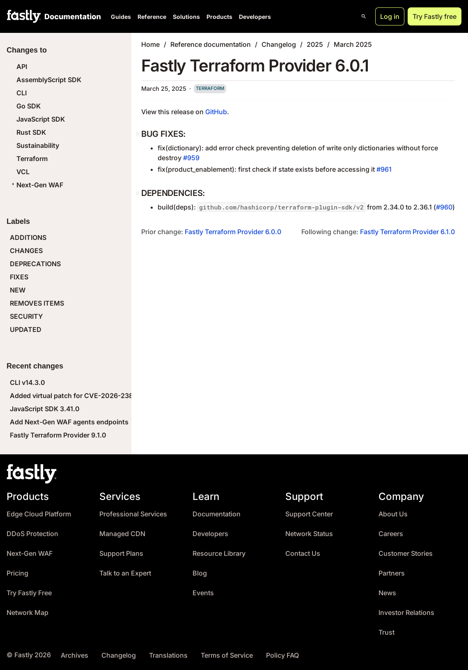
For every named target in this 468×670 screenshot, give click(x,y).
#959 (191, 158)
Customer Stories (406, 553)
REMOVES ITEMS (37, 303)
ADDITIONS (28, 237)
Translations (168, 655)
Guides (121, 16)
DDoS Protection (32, 534)
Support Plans (121, 553)
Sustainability (37, 145)
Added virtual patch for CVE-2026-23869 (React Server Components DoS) (127, 395)
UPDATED (25, 329)
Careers (391, 534)
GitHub (216, 112)
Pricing (17, 573)
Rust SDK (31, 132)
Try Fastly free (435, 16)
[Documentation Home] (71, 16)
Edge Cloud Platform (39, 514)
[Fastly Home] (24, 16)
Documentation (217, 514)
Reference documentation (210, 44)
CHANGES (26, 250)
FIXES (19, 277)
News (387, 593)
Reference (152, 16)
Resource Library (219, 553)
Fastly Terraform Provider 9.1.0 (58, 435)
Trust (387, 632)
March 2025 (353, 44)
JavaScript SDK (40, 119)
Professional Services (133, 514)
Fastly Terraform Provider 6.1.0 (407, 232)
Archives (74, 655)
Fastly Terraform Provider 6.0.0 (233, 232)
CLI (21, 93)
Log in (389, 16)
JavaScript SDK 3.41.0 (45, 409)
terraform (210, 88)
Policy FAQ (282, 655)
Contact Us (302, 553)
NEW (17, 290)
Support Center (309, 514)
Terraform (32, 158)
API (21, 66)
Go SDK (28, 106)
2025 (315, 44)
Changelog (279, 44)
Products (219, 16)
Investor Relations (406, 613)
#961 (384, 169)
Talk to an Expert (125, 573)
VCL (23, 172)
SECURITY (26, 316)
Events (203, 593)
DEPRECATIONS (35, 264)
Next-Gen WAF (36, 185)
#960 (444, 207)
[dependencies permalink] (138, 193)
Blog (200, 573)
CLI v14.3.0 (27, 382)
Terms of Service (227, 655)
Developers (255, 16)
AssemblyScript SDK (48, 80)
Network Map (27, 613)
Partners (392, 573)
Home (150, 44)
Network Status (309, 534)
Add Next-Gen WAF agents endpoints (69, 422)
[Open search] (364, 16)
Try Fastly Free (29, 593)
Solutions (186, 16)
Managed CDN (122, 534)
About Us (393, 514)
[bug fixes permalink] (138, 134)
